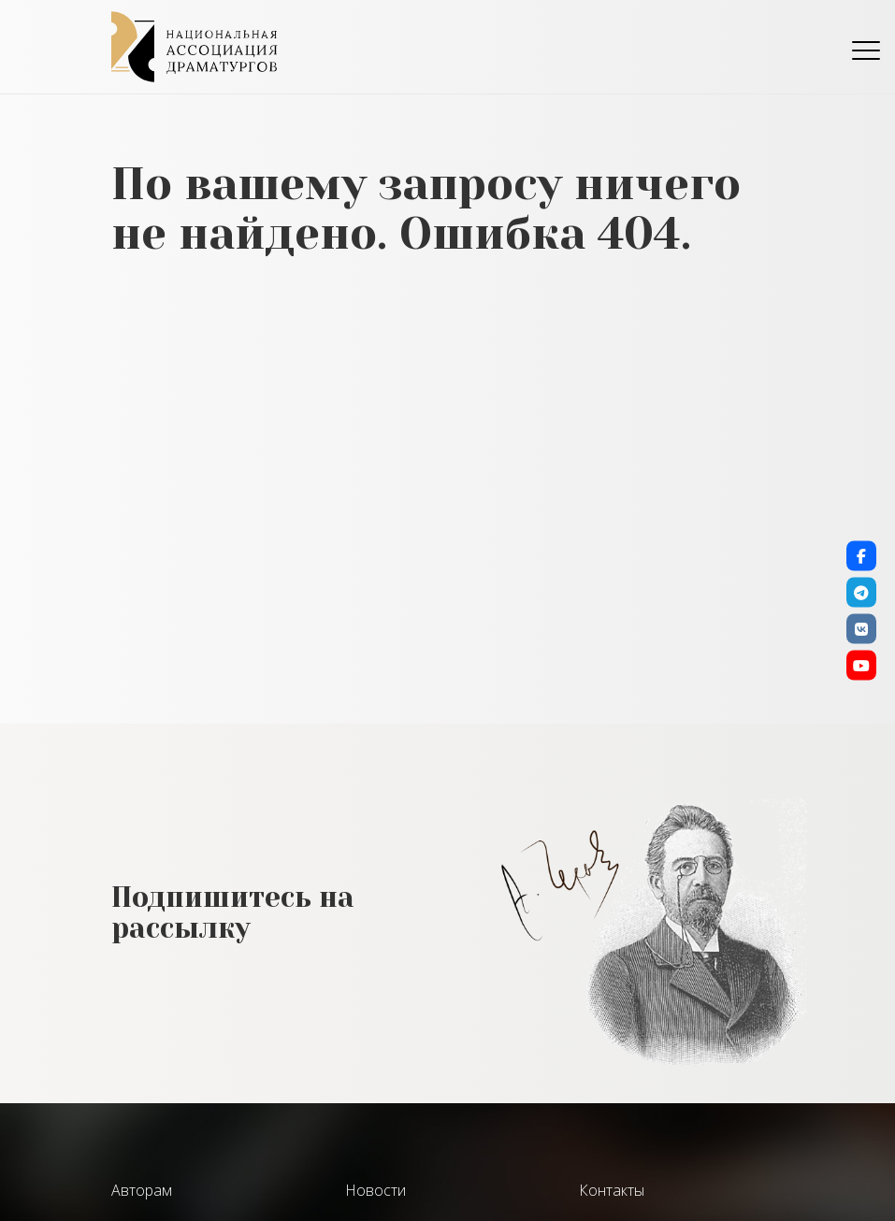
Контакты (611, 1190)
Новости (375, 1190)
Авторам (141, 1190)
